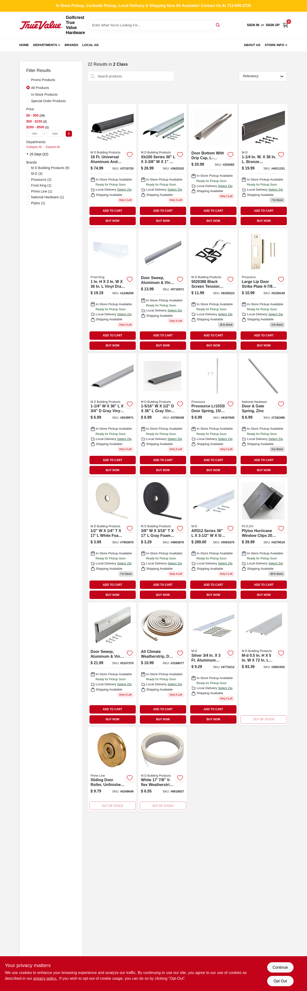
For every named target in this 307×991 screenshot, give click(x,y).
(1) (41, 185)
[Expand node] (28, 154)
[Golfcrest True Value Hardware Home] (41, 25)
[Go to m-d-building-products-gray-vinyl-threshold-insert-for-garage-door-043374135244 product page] (162, 414)
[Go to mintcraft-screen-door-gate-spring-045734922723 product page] (213, 414)
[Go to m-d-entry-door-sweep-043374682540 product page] (263, 165)
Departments (45, 45)
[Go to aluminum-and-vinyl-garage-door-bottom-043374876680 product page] (112, 165)
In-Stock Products (44, 94)
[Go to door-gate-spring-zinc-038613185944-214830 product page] (263, 414)
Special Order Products (48, 101)
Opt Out (280, 981)
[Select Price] (69, 134)
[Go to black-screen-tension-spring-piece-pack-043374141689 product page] (213, 290)
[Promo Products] (28, 79)
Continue (280, 967)
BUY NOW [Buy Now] (112, 221)
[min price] (34, 134)
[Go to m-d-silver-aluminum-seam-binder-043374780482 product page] (213, 663)
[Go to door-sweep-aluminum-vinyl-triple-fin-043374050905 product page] (162, 290)
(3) (36, 174)
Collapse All (34, 147)
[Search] (218, 25)
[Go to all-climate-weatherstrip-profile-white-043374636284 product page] (162, 663)
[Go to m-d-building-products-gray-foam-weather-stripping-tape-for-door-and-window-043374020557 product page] (162, 539)
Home (24, 45)
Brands (71, 45)
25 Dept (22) (39, 154)
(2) (41, 180)
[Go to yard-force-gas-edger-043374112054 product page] (213, 539)
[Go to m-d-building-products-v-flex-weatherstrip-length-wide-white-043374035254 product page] (162, 769)
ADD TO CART (112, 210)
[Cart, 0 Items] (285, 25)
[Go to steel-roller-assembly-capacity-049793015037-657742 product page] (112, 769)
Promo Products (43, 80)
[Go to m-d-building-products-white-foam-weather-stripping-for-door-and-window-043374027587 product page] (112, 539)
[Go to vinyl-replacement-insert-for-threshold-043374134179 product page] (112, 414)
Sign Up (273, 25)
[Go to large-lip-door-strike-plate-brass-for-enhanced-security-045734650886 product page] (263, 290)
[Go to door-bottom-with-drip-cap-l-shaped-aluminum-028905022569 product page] (213, 165)
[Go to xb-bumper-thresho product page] (162, 165)
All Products (40, 88)
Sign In (253, 25)
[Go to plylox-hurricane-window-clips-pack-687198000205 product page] (263, 539)
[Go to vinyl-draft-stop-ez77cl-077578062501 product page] (112, 290)
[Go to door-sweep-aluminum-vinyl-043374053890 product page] (112, 663)
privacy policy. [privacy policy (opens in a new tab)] (45, 978)
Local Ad (90, 45)
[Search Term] (155, 25)
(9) (50, 168)
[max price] (55, 134)
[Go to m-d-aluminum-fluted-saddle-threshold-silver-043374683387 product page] (263, 663)
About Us (252, 45)
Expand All (53, 147)
